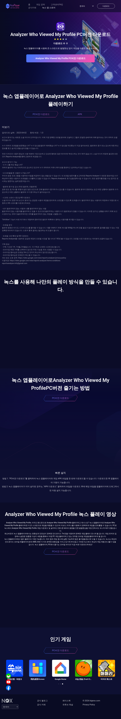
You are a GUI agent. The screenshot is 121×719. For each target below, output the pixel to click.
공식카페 (32, 8)
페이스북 (67, 700)
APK (80, 114)
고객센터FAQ (57, 4)
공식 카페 (41, 704)
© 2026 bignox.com (91, 700)
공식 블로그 (42, 700)
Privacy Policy (89, 704)
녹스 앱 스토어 (48, 8)
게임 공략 (40, 4)
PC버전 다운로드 (41, 114)
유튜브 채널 (68, 704)
